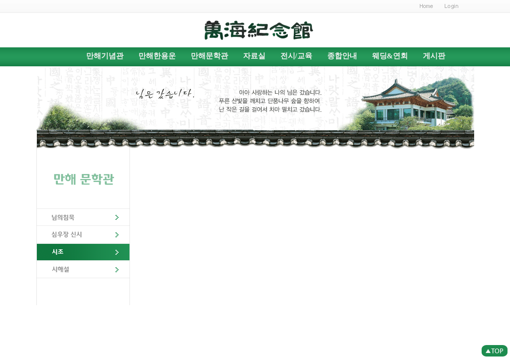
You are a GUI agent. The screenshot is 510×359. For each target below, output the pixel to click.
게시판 (434, 56)
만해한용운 (157, 56)
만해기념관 (105, 56)
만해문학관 (209, 56)
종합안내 (342, 56)
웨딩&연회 (390, 56)
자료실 (254, 56)
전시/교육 (296, 56)
